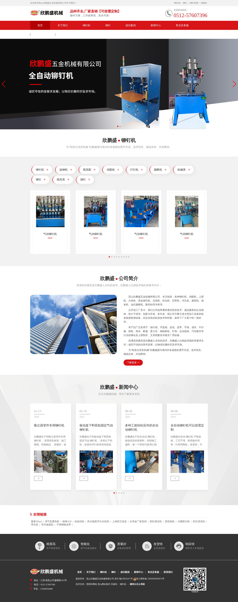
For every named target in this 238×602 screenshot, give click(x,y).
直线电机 (170, 521)
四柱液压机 (156, 521)
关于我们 (63, 25)
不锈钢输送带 (63, 524)
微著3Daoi (36, 521)
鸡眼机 (204, 3)
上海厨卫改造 (119, 521)
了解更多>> (133, 362)
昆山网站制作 (104, 584)
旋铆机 (65, 169)
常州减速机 (47, 524)
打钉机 (136, 169)
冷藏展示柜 (184, 521)
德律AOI (66, 521)
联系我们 (43, 34)
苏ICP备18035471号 (124, 579)
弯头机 (34, 524)
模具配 (89, 169)
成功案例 (130, 25)
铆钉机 (177, 3)
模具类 (63, 179)
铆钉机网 (194, 3)
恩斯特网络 (91, 584)
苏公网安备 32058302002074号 (150, 579)
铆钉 (185, 3)
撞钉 (85, 179)
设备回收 (79, 521)
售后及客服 (182, 25)
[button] (117, 126)
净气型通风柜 (52, 521)
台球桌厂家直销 (138, 521)
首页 (40, 25)
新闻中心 (156, 25)
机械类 (183, 169)
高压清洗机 (199, 521)
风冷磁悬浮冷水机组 (98, 521)
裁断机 (160, 169)
